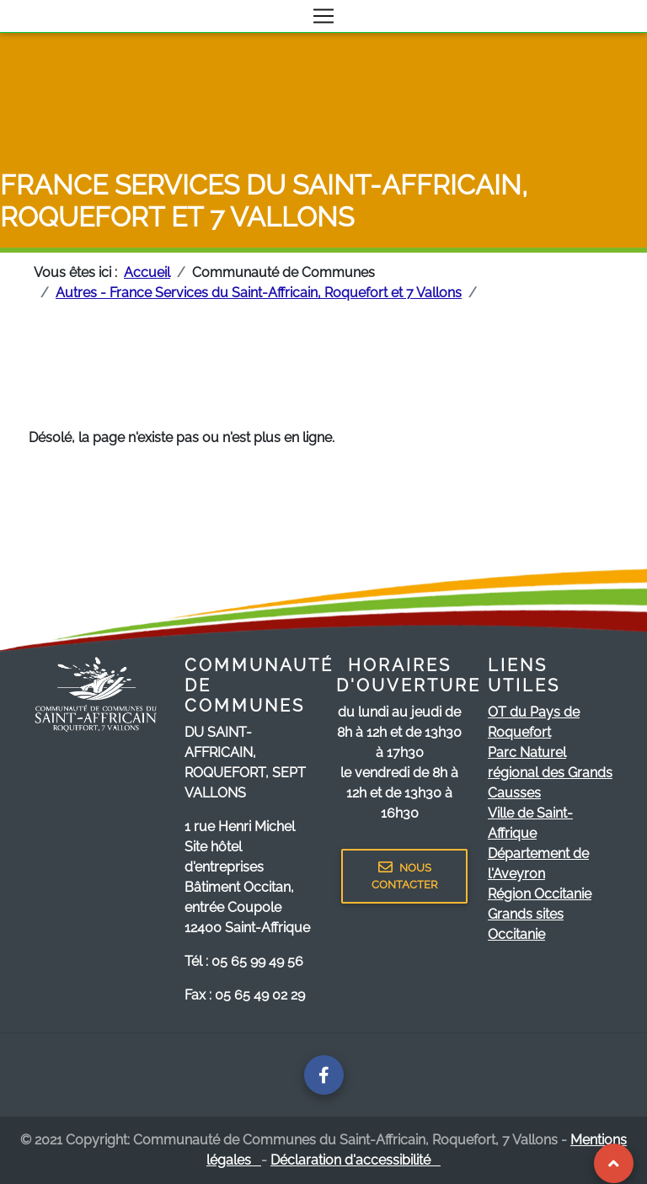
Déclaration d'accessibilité (355, 1160)
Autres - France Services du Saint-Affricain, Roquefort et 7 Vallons (259, 293)
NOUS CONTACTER (404, 875)
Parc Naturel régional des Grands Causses (550, 772)
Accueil (147, 272)
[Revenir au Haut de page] (614, 1163)
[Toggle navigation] (323, 16)
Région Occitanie (539, 894)
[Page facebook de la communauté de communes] (324, 1075)
